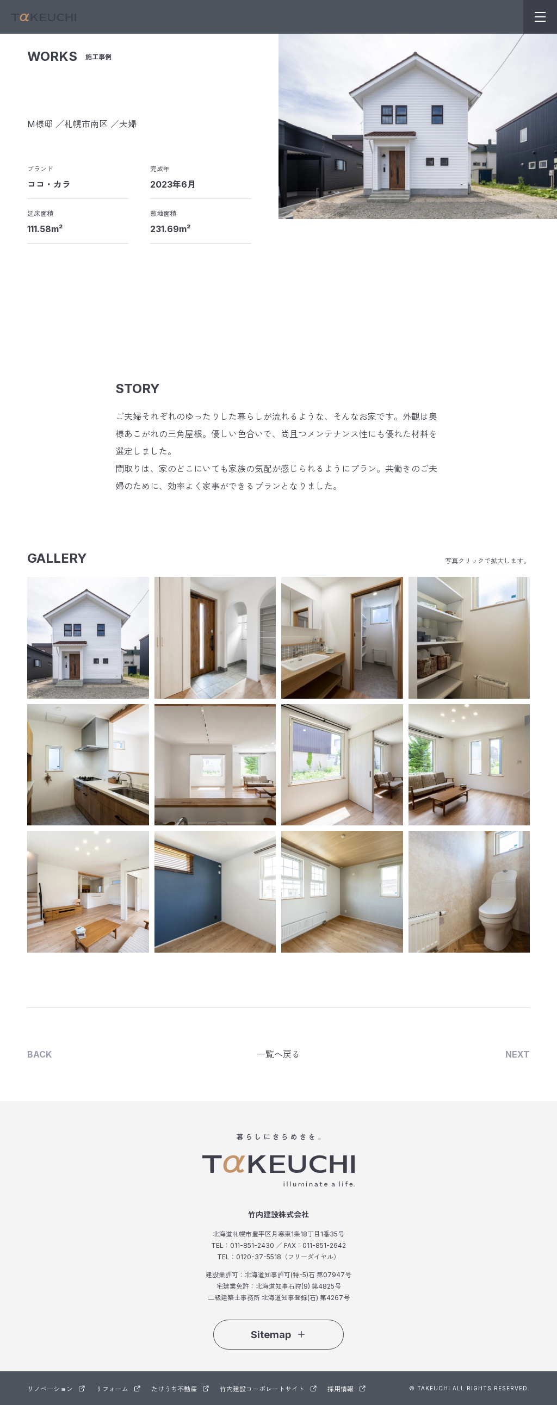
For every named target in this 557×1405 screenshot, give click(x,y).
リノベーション (56, 1389)
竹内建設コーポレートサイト (268, 1389)
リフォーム (118, 1389)
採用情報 (346, 1389)
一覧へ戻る (278, 1054)
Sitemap (278, 1334)
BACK (39, 1054)
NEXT (517, 1054)
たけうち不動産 (180, 1389)
